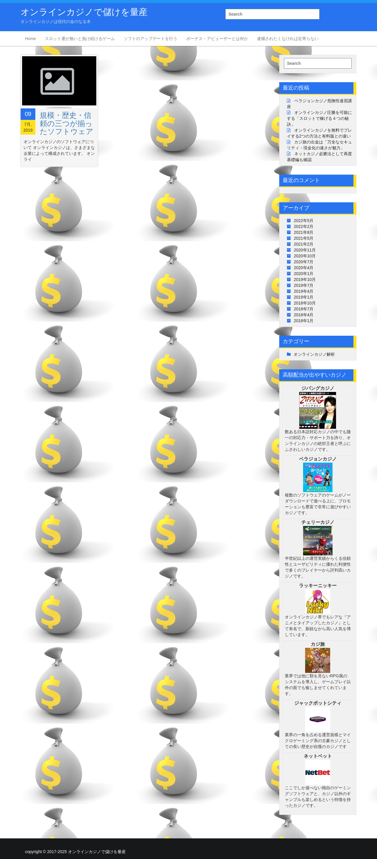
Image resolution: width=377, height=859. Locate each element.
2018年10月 (305, 303)
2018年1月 (304, 320)
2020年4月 (304, 267)
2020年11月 (305, 250)
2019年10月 (305, 279)
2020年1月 (304, 273)
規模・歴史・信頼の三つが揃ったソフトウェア (66, 123)
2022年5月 (304, 220)
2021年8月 (304, 232)
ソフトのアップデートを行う (150, 38)
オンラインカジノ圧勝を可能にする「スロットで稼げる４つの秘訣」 (319, 118)
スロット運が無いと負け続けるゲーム (80, 38)
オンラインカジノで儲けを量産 (84, 12)
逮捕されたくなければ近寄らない (288, 38)
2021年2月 (304, 244)
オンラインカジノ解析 (314, 354)
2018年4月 (304, 314)
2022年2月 (304, 226)
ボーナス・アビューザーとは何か (217, 38)
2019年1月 (304, 297)
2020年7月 (304, 261)
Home (30, 38)
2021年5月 (304, 238)
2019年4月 (304, 291)
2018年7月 (304, 309)
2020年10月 (305, 256)
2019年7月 (304, 285)
